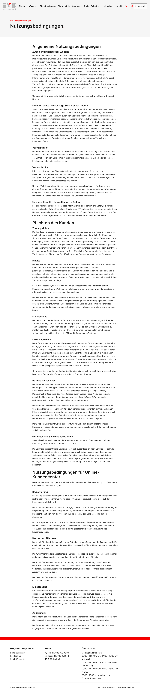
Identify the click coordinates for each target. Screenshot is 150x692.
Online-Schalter (91, 6)
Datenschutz (111, 687)
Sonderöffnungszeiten (92, 678)
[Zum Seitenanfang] (138, 687)
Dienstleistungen (48, 6)
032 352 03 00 (62, 653)
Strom (22, 6)
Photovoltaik (64, 6)
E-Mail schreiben (55, 659)
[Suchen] (126, 6)
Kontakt (118, 6)
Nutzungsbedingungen (126, 687)
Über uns (76, 6)
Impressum (102, 687)
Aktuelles (108, 6)
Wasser (32, 6)
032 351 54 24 (64, 656)
